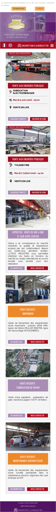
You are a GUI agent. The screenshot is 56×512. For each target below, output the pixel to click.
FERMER (40, 8)
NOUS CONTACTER (37, 268)
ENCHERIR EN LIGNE (39, 119)
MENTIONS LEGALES (28, 506)
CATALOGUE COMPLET (18, 119)
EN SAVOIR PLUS (18, 8)
